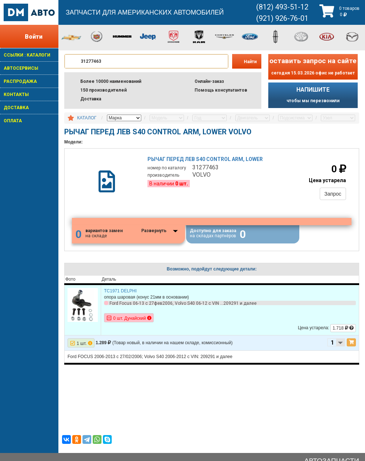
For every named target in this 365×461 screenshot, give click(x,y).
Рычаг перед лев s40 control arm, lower (205, 159)
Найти (250, 61)
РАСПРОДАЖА (20, 81)
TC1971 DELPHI (120, 290)
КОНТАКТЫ (16, 94)
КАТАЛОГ (86, 117)
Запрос (332, 194)
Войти (33, 36)
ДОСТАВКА (16, 107)
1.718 (343, 328)
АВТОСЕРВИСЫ (21, 68)
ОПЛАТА (13, 120)
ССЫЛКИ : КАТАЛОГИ (27, 55)
